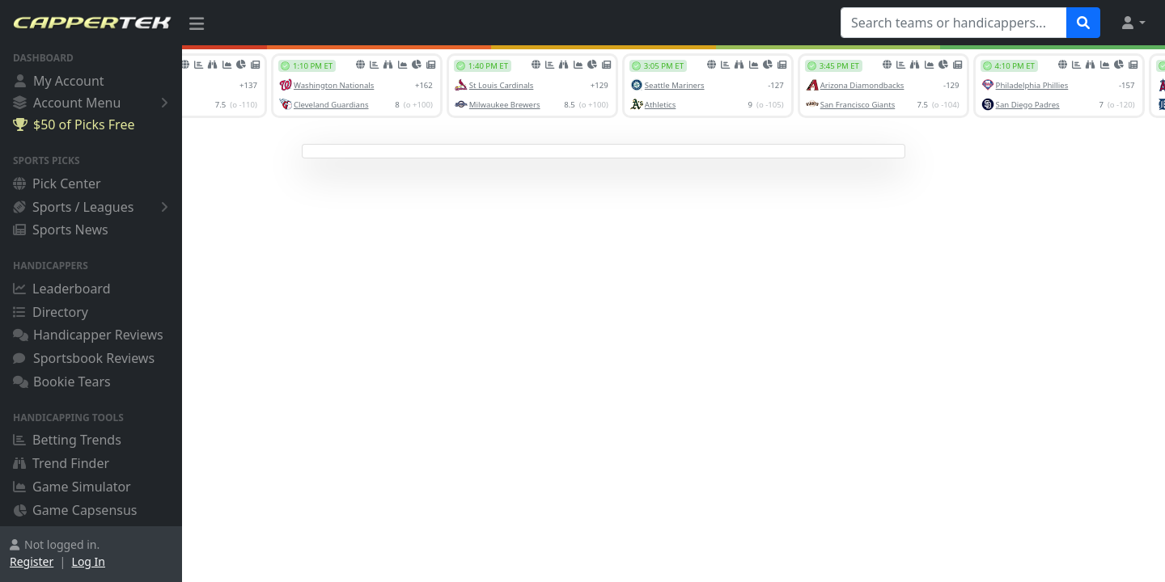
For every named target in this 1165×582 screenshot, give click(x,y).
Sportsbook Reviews (84, 358)
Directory (50, 312)
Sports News (60, 229)
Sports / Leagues (93, 207)
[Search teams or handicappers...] (954, 22)
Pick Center (57, 183)
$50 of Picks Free (73, 124)
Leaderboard (61, 288)
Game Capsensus (75, 510)
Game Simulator (72, 486)
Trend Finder (61, 463)
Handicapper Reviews (88, 334)
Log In (88, 561)
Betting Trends (67, 439)
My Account (58, 81)
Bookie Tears (62, 381)
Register (31, 561)
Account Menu (93, 102)
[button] (1132, 22)
